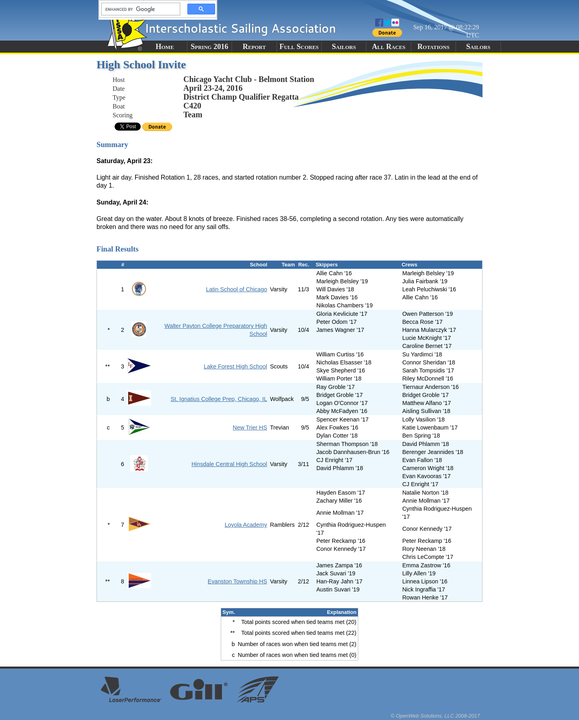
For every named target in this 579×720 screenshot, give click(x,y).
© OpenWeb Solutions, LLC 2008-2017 (435, 716)
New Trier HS (250, 427)
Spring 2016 (209, 47)
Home (165, 47)
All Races (388, 47)
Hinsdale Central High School (229, 464)
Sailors (344, 47)
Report (254, 47)
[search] (138, 9)
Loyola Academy (246, 525)
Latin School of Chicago (236, 289)
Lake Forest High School (235, 366)
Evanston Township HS (237, 581)
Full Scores (299, 47)
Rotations (433, 47)
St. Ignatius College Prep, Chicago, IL (218, 399)
